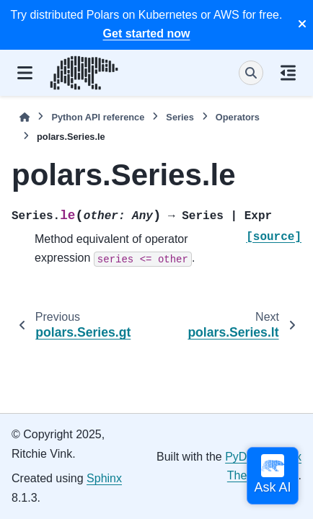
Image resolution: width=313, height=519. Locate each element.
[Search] (251, 73)
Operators (238, 117)
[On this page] (288, 73)
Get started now (146, 33)
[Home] (24, 117)
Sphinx (104, 478)
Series (179, 117)
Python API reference (97, 117)
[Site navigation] (25, 73)
